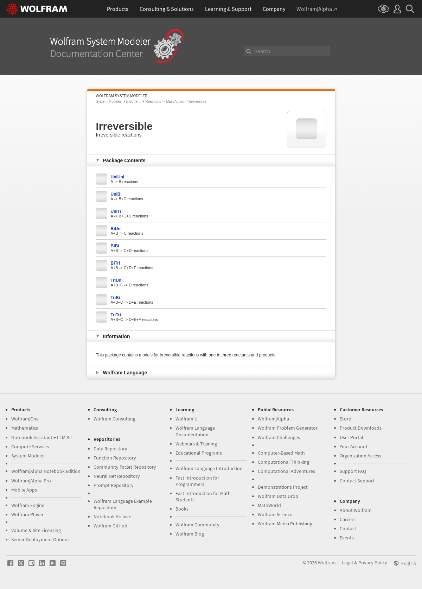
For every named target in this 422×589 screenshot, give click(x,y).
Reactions (153, 101)
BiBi (115, 245)
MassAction (175, 101)
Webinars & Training (196, 444)
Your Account (353, 446)
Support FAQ (353, 471)
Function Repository (115, 458)
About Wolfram (356, 510)
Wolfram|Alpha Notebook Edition (46, 471)
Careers (348, 519)
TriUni (117, 280)
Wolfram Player (27, 514)
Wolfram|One (25, 419)
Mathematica (24, 428)
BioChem (133, 101)
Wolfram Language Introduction (209, 468)
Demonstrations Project (283, 487)
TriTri (116, 314)
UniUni (117, 177)
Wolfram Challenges (279, 437)
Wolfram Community (197, 524)
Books (181, 509)
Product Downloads (361, 428)
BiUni (116, 228)
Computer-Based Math (281, 453)
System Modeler (108, 101)
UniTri (117, 211)
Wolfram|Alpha (273, 419)
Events (347, 537)
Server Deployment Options (40, 539)
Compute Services (30, 446)
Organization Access (360, 455)
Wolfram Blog (189, 534)
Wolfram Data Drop (278, 496)
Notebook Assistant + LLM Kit (41, 437)
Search (262, 51)
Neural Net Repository (117, 476)
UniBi (116, 194)
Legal (347, 562)
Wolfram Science (275, 514)
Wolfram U (186, 419)
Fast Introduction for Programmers (197, 481)
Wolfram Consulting (114, 419)
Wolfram (327, 562)
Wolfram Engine (27, 505)
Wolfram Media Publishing (285, 523)
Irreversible (197, 101)
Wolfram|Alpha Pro (31, 480)
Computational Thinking (283, 462)
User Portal (351, 437)
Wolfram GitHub (110, 525)
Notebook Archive (112, 516)
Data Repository (110, 448)
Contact (348, 528)
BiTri (115, 263)
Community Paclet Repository (125, 467)
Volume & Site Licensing (36, 530)
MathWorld (269, 505)
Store (345, 419)
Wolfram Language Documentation (195, 431)
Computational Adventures (286, 471)
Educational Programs (198, 453)
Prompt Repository (114, 485)
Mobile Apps (24, 490)
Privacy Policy (372, 562)
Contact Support (357, 480)
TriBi (115, 297)
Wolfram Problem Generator (288, 428)
